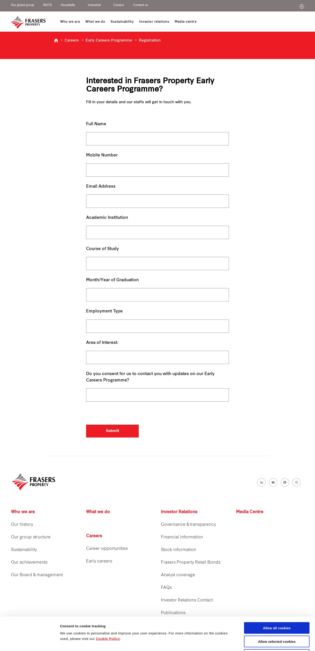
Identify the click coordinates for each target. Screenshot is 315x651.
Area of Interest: (102, 343)
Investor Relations (179, 512)
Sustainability (24, 550)
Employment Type (104, 311)
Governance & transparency (188, 525)
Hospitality (68, 5)
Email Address (101, 186)
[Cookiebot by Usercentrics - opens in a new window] (30, 642)
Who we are (23, 512)
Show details (240, 642)
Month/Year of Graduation (112, 280)
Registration (150, 40)
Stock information (178, 550)
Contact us (140, 5)
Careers (118, 5)
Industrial (94, 5)
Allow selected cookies (277, 608)
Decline (277, 622)
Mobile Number (102, 155)
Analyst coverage (178, 575)
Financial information (182, 537)
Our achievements (29, 562)
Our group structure (31, 537)
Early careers (99, 561)
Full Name (96, 124)
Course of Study (102, 249)
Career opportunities (107, 549)
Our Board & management (37, 575)
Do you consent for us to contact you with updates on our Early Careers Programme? (150, 377)
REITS (47, 5)
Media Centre (249, 512)
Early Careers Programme (109, 40)
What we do (98, 512)
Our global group (22, 5)
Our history (22, 525)
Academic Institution (107, 218)
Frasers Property (56, 40)
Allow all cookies (277, 595)
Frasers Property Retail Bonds (190, 562)
